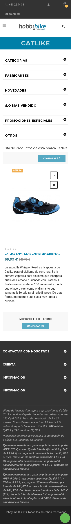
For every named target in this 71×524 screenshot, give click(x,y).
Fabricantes (17, 75)
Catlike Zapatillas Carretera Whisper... (33, 253)
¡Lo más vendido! (21, 105)
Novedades (15, 90)
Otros (11, 135)
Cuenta (9, 364)
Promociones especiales (28, 120)
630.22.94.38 (16, 4)
